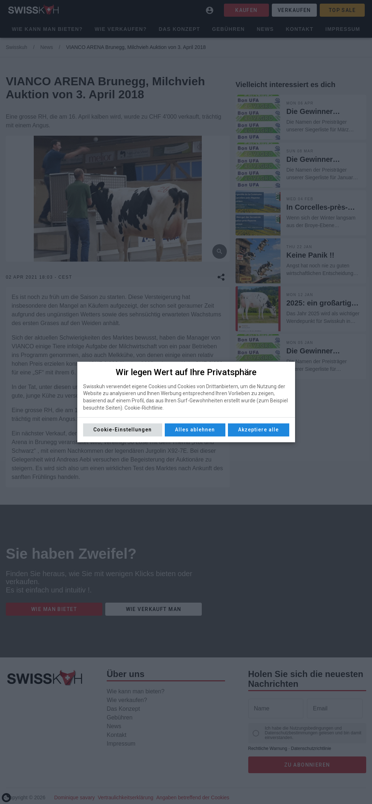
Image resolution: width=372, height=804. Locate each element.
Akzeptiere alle (258, 429)
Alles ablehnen (195, 429)
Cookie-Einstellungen (122, 429)
